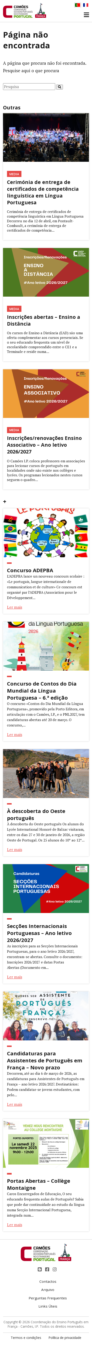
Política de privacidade (65, 1337)
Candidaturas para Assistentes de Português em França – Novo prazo (44, 1060)
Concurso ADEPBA (30, 570)
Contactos (47, 1281)
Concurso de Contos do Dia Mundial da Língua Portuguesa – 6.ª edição (42, 690)
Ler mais (14, 607)
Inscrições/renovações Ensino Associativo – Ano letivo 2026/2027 (44, 445)
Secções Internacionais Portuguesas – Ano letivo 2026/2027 (39, 932)
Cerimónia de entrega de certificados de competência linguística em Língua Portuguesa (43, 192)
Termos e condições (26, 1337)
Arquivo (47, 1289)
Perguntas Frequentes (48, 1298)
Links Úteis (47, 1306)
